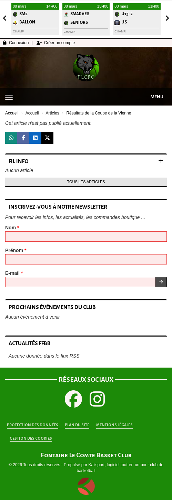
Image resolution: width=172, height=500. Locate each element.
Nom (12, 227)
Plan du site (77, 425)
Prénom (15, 250)
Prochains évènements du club (52, 307)
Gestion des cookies (31, 438)
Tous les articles (86, 182)
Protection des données (32, 425)
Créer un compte (56, 42)
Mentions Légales (114, 425)
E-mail (14, 273)
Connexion (16, 42)
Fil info (19, 161)
